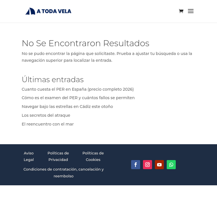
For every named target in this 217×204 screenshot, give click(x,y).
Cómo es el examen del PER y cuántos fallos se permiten (78, 97)
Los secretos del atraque (46, 115)
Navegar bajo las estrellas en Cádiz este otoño (67, 106)
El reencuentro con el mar (48, 124)
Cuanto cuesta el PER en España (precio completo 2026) (78, 89)
